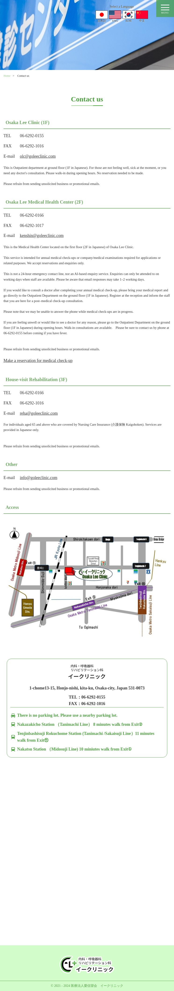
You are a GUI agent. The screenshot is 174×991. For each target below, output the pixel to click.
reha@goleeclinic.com (39, 413)
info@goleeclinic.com (38, 477)
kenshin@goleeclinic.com (42, 235)
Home (7, 75)
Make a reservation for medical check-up (38, 360)
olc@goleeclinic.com (38, 156)
